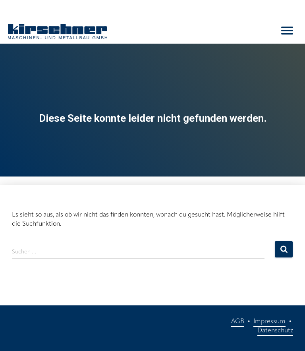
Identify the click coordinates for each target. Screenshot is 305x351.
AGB (237, 321)
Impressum (269, 321)
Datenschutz (275, 331)
